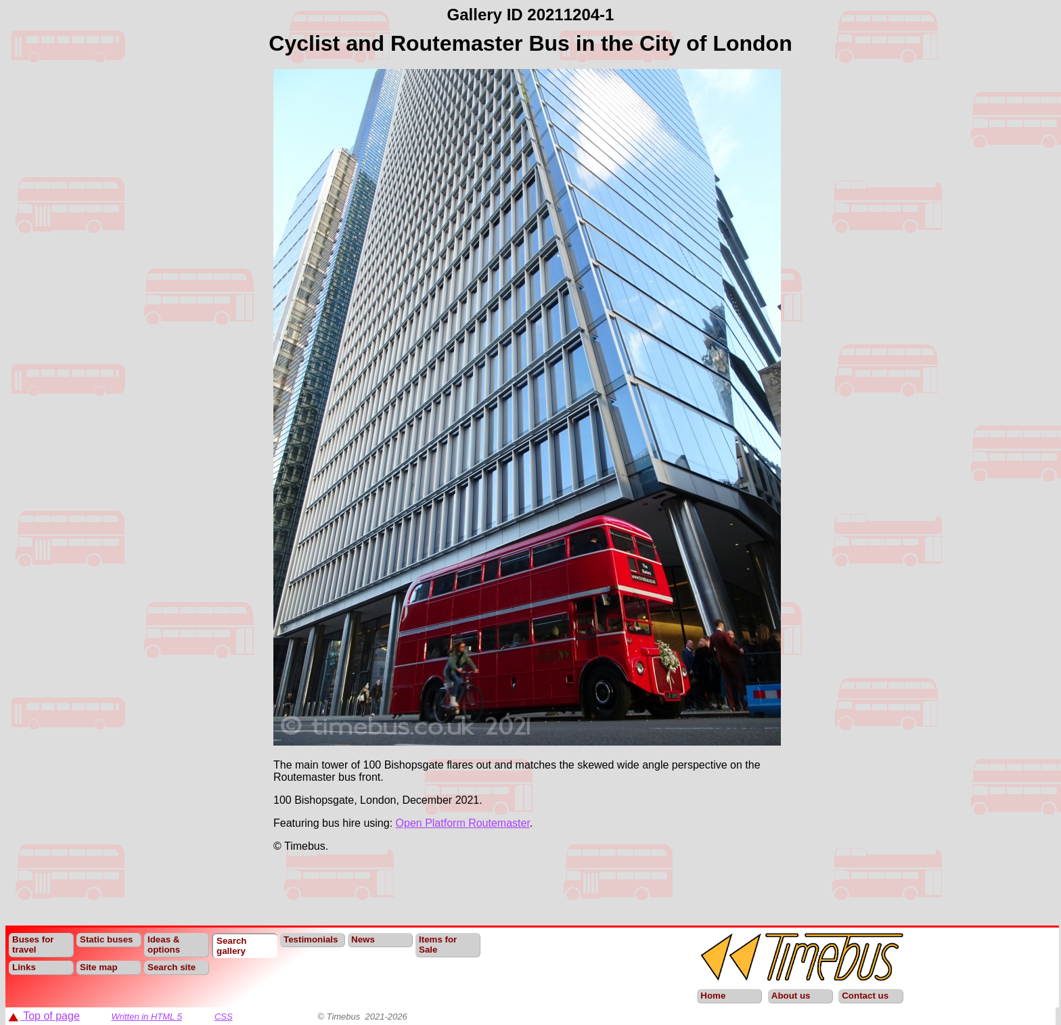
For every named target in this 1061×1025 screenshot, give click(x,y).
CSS (224, 1016)
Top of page (44, 1016)
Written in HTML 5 (146, 1016)
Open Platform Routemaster (463, 823)
